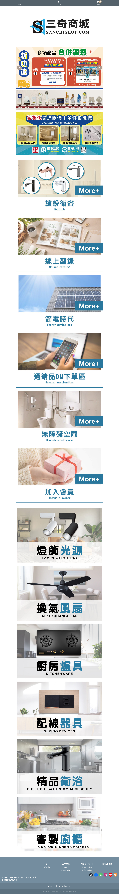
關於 (47, 864)
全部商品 (66, 864)
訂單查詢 (66, 867)
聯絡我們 (47, 867)
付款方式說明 (87, 864)
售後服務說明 (87, 870)
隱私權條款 (107, 864)
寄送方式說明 (87, 867)
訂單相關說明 (66, 870)
